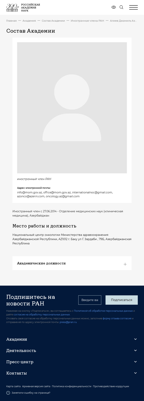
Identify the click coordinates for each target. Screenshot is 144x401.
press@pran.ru (68, 322)
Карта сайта (13, 386)
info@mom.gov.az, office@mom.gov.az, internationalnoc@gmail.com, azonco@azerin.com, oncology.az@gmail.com (65, 194)
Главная (11, 20)
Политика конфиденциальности (71, 386)
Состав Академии (53, 20)
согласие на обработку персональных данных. (42, 314)
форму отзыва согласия (117, 318)
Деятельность (21, 350)
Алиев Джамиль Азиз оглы (124, 20)
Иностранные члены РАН (87, 20)
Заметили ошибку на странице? (28, 393)
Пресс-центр (19, 362)
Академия (29, 20)
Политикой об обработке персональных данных (103, 310)
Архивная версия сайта (36, 386)
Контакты (16, 373)
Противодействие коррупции (111, 386)
